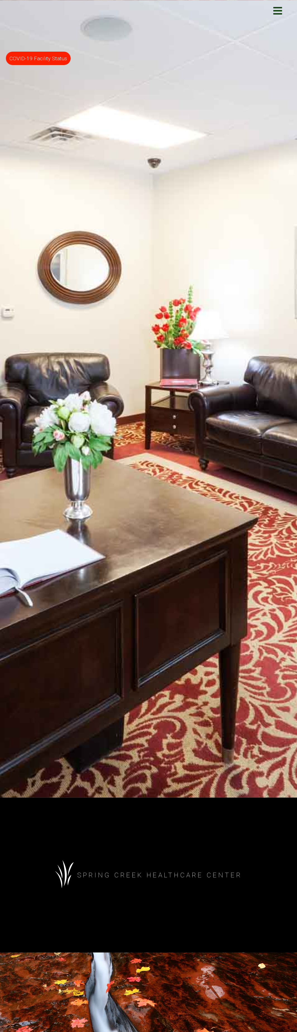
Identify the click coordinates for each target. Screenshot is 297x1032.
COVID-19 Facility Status (38, 58)
